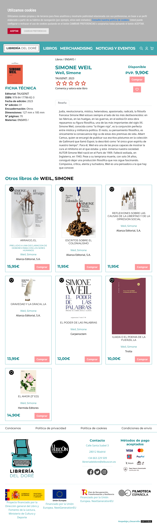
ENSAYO (22, 120)
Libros (58, 59)
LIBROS (50, 48)
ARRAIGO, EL (28, 240)
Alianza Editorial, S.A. (28, 259)
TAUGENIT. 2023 (64, 78)
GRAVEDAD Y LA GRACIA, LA (28, 304)
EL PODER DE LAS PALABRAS (78, 322)
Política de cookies (94, 428)
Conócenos (13, 428)
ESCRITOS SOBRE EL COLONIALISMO (78, 242)
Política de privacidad (50, 428)
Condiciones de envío (137, 428)
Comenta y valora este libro (71, 88)
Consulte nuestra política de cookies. (110, 19)
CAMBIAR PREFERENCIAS (35, 31)
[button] (141, 48)
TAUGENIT (23, 93)
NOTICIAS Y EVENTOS (115, 48)
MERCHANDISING (76, 48)
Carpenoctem (79, 334)
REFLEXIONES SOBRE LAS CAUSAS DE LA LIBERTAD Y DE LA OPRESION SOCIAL (129, 216)
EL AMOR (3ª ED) (28, 396)
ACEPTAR (14, 31)
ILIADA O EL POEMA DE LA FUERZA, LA (128, 338)
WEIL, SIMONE (57, 178)
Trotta (128, 351)
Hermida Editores (28, 408)
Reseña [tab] (62, 102)
